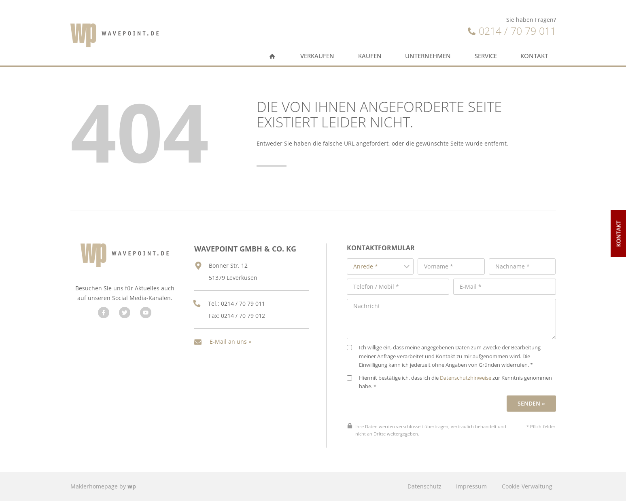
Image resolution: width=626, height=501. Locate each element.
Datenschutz (424, 486)
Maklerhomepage (94, 486)
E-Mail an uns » (230, 341)
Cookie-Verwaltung (527, 486)
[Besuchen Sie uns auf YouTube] (145, 312)
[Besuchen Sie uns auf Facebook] (103, 312)
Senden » (531, 403)
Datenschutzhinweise (465, 377)
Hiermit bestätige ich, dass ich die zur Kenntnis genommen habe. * (449, 382)
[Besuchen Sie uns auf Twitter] (124, 312)
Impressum (471, 486)
